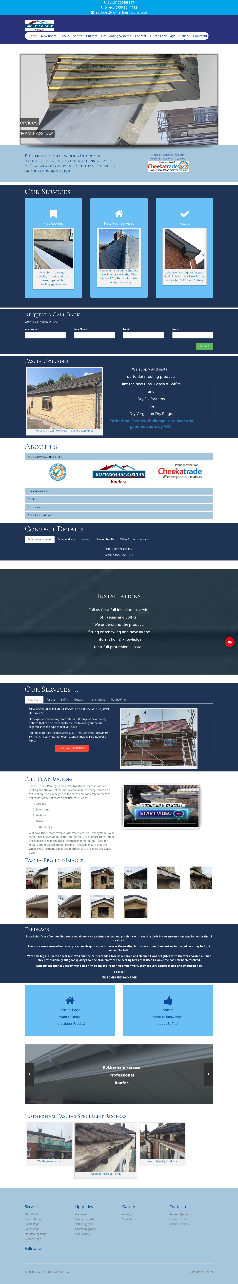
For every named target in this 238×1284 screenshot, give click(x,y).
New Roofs (48, 36)
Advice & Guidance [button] (39, 515)
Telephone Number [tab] (39, 539)
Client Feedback (179, 1224)
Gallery (184, 37)
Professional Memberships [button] (44, 456)
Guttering (81, 1214)
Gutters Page (33, 1239)
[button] (29, 1074)
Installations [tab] (97, 699)
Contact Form (177, 1219)
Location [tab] (86, 539)
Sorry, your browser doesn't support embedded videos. (161, 806)
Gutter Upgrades (85, 1229)
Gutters (91, 36)
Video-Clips (129, 1219)
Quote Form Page (162, 36)
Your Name (31, 329)
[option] (119, 1074)
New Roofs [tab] (34, 699)
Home (32, 36)
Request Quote (178, 1214)
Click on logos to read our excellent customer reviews (168, 157)
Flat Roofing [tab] (118, 699)
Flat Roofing (82, 1234)
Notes (175, 329)
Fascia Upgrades (85, 1219)
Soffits (77, 36)
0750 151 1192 (124, 555)
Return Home (33, 1219)
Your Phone (80, 329)
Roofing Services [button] (38, 491)
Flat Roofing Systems (116, 36)
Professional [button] (36, 507)
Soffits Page (32, 1229)
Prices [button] (31, 499)
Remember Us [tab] (105, 539)
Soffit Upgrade (84, 1224)
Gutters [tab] (79, 699)
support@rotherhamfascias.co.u (119, 12)
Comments (201, 36)
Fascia (64, 36)
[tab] (119, 456)
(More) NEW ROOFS (72, 748)
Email (126, 329)
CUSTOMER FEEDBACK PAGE (119, 977)
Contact (140, 36)
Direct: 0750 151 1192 (119, 7)
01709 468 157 (123, 549)
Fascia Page (32, 1224)
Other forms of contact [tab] (134, 539)
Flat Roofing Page (35, 1234)
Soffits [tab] (65, 699)
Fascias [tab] (50, 699)
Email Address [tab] (66, 539)
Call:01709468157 (119, 2)
